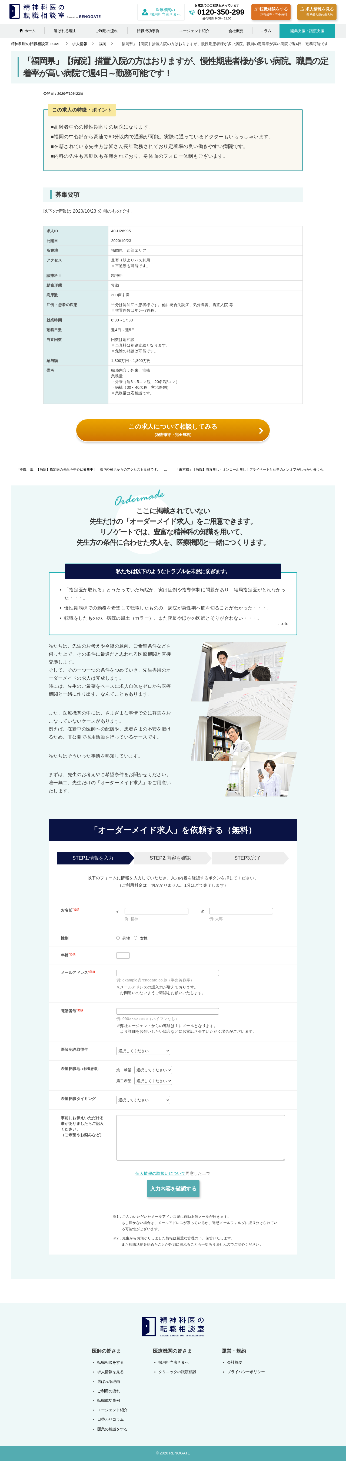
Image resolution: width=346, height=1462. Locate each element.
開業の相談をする (112, 1430)
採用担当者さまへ (173, 1364)
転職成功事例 (148, 31)
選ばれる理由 (65, 31)
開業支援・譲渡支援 (307, 31)
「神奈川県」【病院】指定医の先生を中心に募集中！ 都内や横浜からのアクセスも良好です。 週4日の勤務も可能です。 (94, 471)
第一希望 (123, 1071)
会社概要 (236, 31)
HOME (36, 44)
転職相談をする (271, 12)
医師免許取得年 (74, 1051)
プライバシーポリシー (246, 1373)
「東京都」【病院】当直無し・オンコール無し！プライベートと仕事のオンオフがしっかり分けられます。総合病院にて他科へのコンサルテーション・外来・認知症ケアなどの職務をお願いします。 (255, 471)
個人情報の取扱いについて (160, 1175)
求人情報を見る (317, 12)
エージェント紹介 (194, 31)
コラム (265, 31)
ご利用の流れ (106, 31)
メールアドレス (78, 974)
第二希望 (123, 1082)
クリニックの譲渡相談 (177, 1373)
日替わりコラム (110, 1421)
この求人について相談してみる (195, 430)
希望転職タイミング (78, 1100)
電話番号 (72, 1012)
